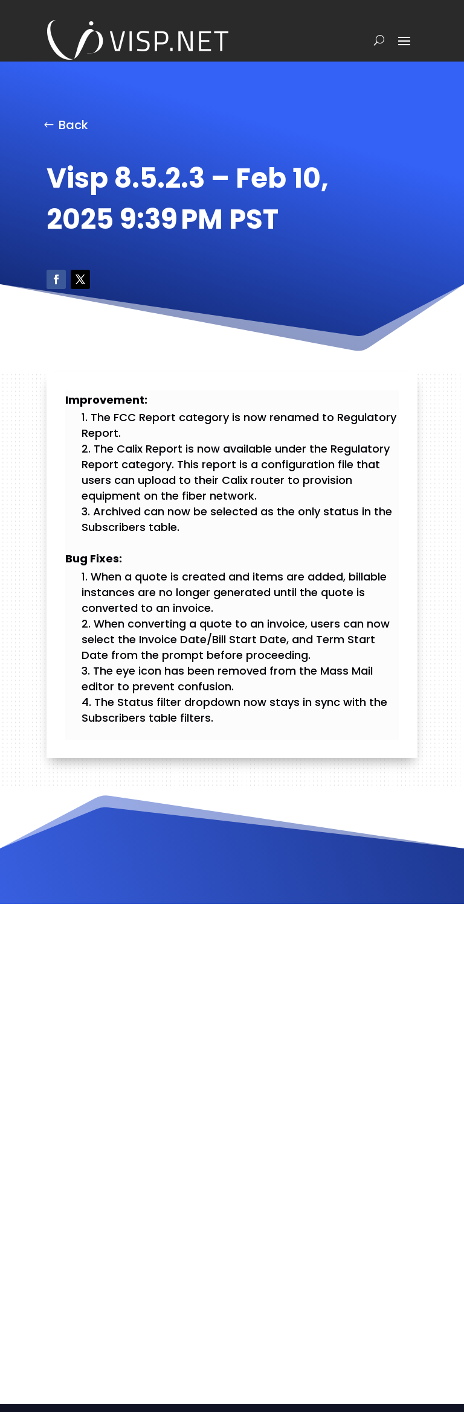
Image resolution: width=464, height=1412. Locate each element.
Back (73, 124)
